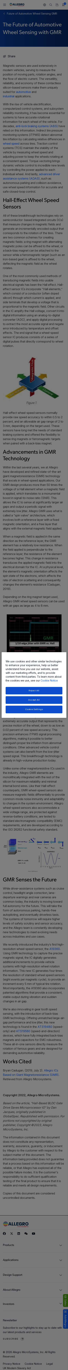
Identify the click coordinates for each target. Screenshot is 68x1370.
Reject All (34, 690)
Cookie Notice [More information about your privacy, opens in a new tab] (49, 680)
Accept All (34, 700)
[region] (34, 685)
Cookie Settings (34, 709)
